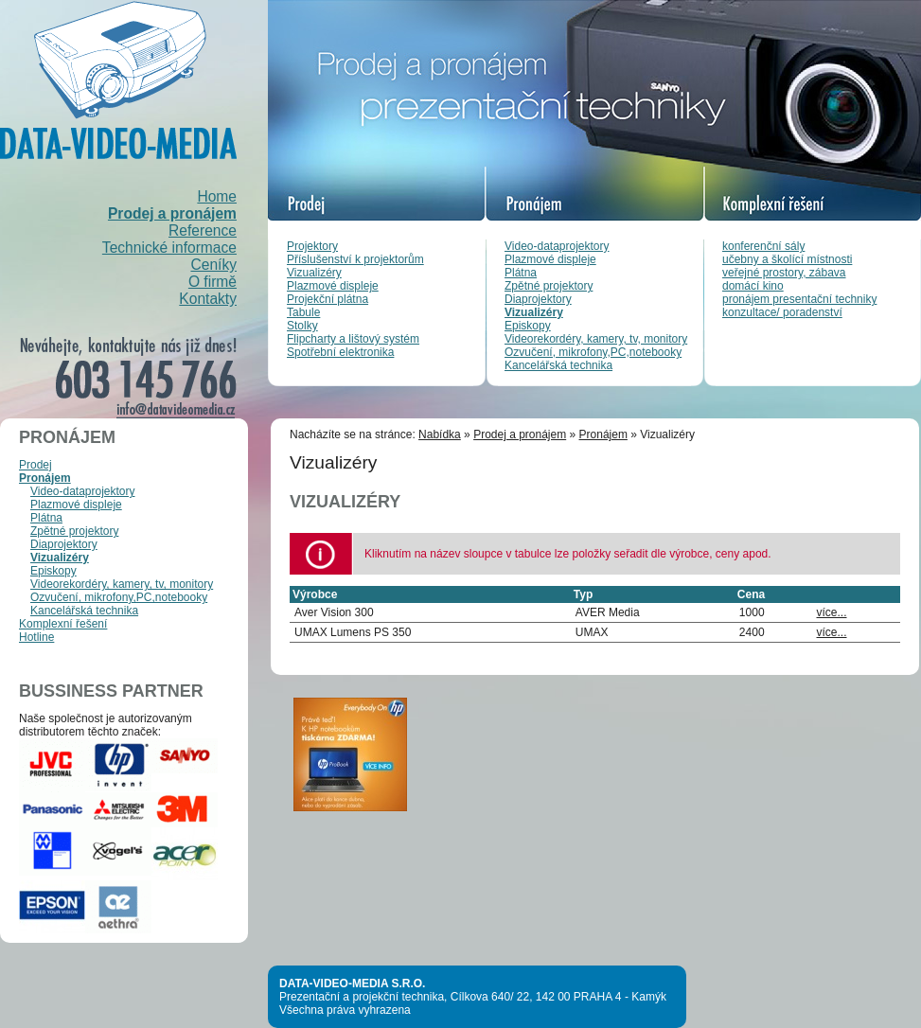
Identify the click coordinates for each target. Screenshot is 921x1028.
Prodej (35, 464)
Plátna (521, 272)
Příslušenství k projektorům (355, 259)
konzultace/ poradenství (782, 312)
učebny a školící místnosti (787, 259)
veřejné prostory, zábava (784, 272)
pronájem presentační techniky (799, 299)
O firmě (212, 282)
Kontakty (208, 299)
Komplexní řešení (63, 623)
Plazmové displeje (333, 285)
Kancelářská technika (558, 365)
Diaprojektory (538, 299)
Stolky (302, 325)
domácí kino (753, 285)
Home (217, 196)
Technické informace (169, 247)
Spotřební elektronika (340, 352)
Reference (202, 230)
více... (832, 612)
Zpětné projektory (549, 285)
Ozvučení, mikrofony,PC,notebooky (593, 352)
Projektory (312, 246)
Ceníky (213, 265)
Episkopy (528, 325)
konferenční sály (763, 246)
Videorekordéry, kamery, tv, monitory (596, 339)
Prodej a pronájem (172, 213)
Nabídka (439, 434)
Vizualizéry (314, 272)
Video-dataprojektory (557, 246)
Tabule (303, 312)
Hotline (36, 637)
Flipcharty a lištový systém (353, 339)
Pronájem (45, 478)
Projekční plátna (327, 299)
